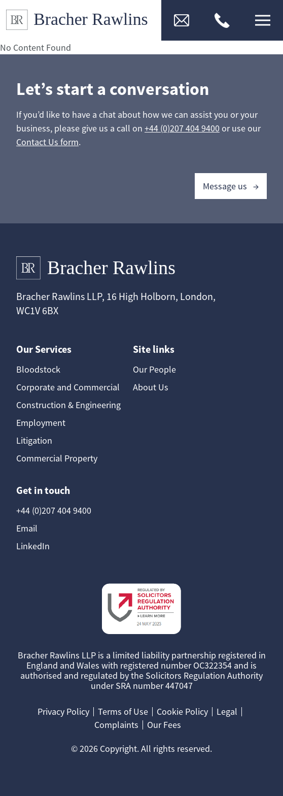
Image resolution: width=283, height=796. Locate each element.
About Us (150, 387)
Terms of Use (123, 711)
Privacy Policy (63, 711)
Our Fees (164, 725)
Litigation (34, 440)
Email (27, 528)
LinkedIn (33, 546)
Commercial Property (56, 458)
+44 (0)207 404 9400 (182, 128)
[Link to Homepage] (80, 20)
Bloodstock (38, 369)
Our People (154, 369)
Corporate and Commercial (68, 387)
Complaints (116, 725)
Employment (40, 422)
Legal (227, 711)
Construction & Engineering (68, 405)
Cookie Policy (182, 711)
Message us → (231, 186)
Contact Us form (47, 142)
